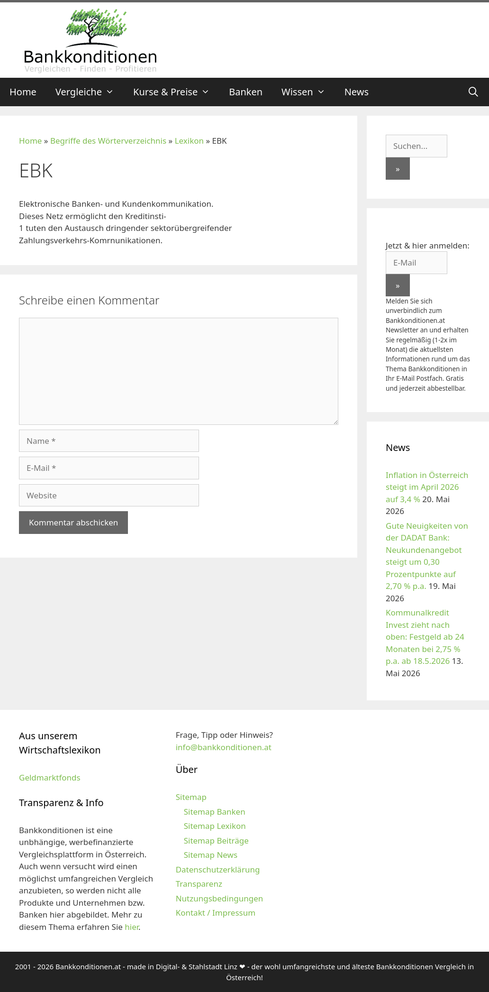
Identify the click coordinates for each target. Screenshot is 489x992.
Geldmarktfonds (50, 777)
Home (22, 91)
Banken (246, 91)
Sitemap (191, 796)
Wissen (308, 92)
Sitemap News (210, 854)
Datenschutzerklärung (218, 869)
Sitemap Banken (214, 811)
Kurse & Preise (176, 92)
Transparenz (199, 883)
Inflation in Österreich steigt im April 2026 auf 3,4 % (427, 487)
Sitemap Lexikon (215, 825)
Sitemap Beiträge (216, 840)
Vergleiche (89, 92)
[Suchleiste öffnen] (473, 92)
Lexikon (189, 140)
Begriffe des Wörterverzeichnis (108, 140)
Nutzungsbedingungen (219, 898)
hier (131, 926)
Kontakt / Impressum (215, 912)
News (356, 91)
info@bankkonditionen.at (224, 747)
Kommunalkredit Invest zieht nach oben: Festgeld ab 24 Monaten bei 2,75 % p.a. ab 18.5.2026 (425, 636)
